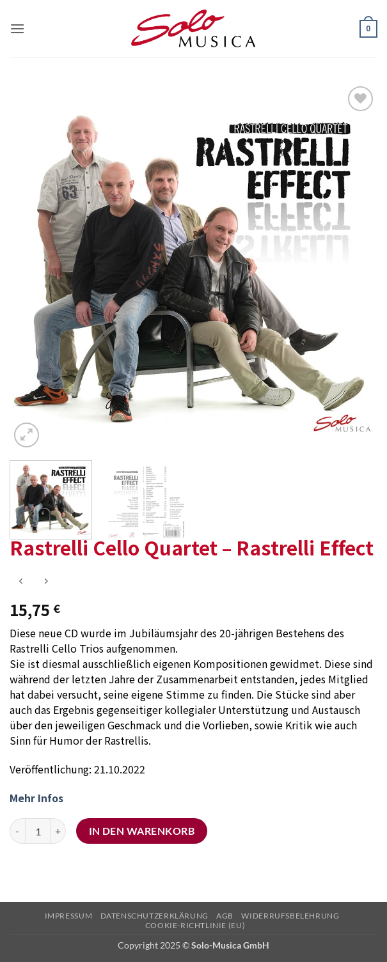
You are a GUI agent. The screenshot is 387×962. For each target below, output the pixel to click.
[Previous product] (46, 581)
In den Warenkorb (141, 831)
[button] (17, 28)
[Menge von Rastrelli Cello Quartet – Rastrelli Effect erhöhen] (58, 831)
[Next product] (21, 581)
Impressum (69, 915)
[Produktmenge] (38, 831)
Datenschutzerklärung (154, 915)
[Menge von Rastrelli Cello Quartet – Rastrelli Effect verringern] (17, 831)
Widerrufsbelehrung (290, 915)
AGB (224, 915)
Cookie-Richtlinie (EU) (195, 925)
